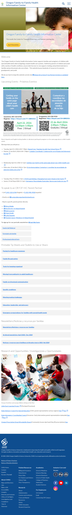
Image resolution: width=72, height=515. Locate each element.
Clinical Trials (22, 480)
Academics (40, 467)
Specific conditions (9, 289)
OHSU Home (5, 467)
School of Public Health (43, 478)
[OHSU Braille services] (55, 476)
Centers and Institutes (25, 495)
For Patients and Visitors (26, 478)
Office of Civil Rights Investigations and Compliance (7, 499)
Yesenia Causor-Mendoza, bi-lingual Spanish (20, 218)
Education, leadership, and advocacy (15, 305)
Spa (65, 411)
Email (37, 495)
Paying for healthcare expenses (14, 251)
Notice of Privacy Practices (9, 460)
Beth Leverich (10, 211)
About (20, 490)
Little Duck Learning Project (10, 406)
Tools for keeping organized (12, 266)
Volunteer (4, 506)
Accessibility (5, 490)
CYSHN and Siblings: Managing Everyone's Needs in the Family (44, 179)
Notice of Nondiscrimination (9, 463)
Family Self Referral (9, 228)
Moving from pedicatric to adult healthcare (18, 274)
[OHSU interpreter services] (66, 476)
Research (22, 487)
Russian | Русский (6, 474)
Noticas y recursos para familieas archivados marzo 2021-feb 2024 (26, 342)
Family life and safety (10, 259)
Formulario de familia (9, 233)
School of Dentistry (41, 475)
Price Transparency (24, 482)
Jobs (2, 485)
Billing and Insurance (25, 470)
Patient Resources (25, 467)
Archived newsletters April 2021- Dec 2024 (17, 335)
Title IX (3, 504)
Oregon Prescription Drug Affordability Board (16, 422)
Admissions (39, 482)
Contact (3, 470)
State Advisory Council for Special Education (15, 411)
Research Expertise (24, 507)
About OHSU (5, 480)
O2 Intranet (39, 493)
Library (21, 502)
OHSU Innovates (24, 505)
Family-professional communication (15, 282)
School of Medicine (41, 470)
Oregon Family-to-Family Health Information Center (22, 3)
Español (3, 472)
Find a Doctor (22, 473)
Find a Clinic (22, 475)
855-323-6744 (11, 192)
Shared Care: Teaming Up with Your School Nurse (43, 149)
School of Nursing (41, 473)
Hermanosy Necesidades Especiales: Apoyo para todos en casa (46, 181)
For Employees (41, 490)
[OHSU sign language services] (61, 476)
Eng (60, 411)
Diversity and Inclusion (8, 494)
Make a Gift (4, 487)
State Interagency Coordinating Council (14, 415)
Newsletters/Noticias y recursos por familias (18, 327)
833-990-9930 (30, 192)
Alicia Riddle (10, 206)
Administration (23, 493)
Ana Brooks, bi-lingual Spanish (15, 208)
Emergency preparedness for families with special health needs (25, 313)
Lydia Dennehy (10, 215)
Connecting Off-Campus (43, 497)
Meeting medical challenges (12, 297)
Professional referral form (11, 239)
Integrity (4, 492)
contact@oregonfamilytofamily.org (23, 197)
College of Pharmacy (42, 480)
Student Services (41, 485)
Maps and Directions (7, 483)
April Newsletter (13, 45)
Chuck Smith (10, 213)
